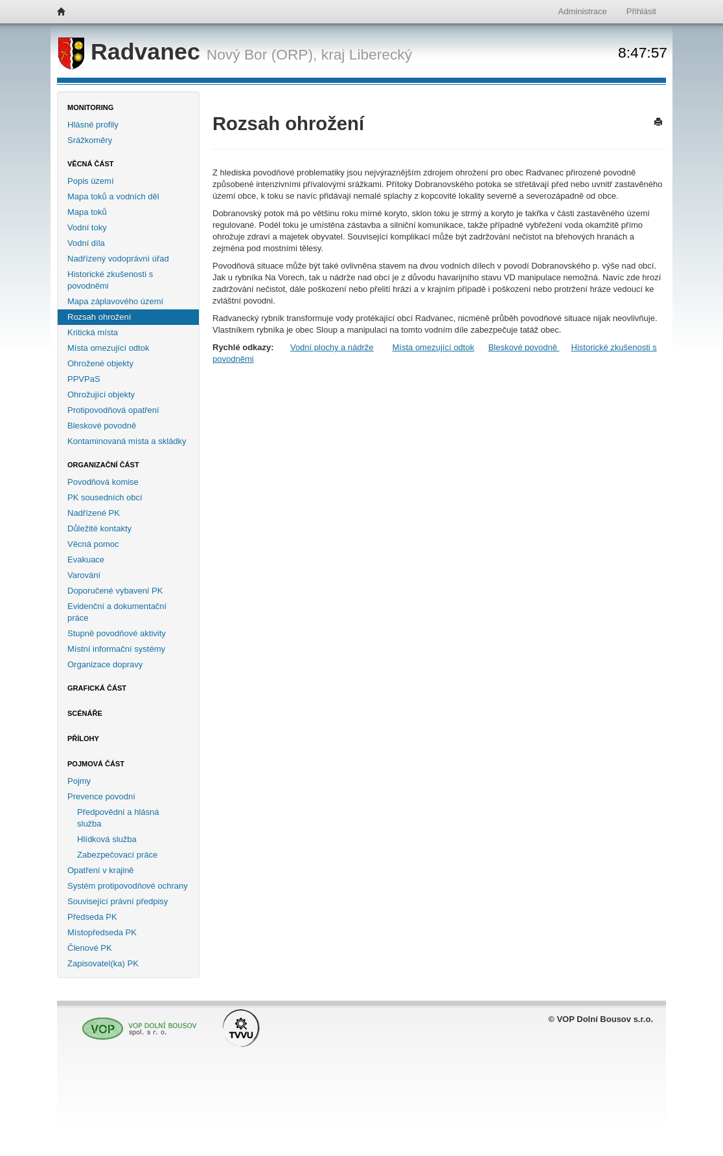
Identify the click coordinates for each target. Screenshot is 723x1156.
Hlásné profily (93, 124)
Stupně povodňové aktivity (116, 633)
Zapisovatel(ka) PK (103, 963)
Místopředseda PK (102, 932)
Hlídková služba (107, 839)
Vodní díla (86, 243)
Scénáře (84, 713)
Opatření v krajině (100, 870)
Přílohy (83, 738)
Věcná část (90, 164)
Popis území (90, 181)
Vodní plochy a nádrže (332, 347)
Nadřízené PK (93, 513)
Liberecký (380, 54)
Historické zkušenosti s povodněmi (110, 280)
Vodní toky (87, 227)
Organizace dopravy (105, 664)
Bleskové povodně (101, 425)
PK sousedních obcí (105, 497)
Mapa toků (87, 212)
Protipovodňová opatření (113, 410)
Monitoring (90, 107)
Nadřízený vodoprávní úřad (118, 258)
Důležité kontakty (99, 528)
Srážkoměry (89, 140)
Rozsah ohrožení (99, 317)
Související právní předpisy (117, 901)
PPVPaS (83, 379)
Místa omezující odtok (108, 348)
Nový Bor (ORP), (262, 54)
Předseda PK (92, 917)
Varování (83, 575)
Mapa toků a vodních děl (113, 196)
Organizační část (103, 465)
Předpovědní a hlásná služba (118, 817)
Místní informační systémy (116, 649)
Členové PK (89, 948)
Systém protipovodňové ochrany (127, 886)
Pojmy (79, 781)
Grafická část (96, 688)
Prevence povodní (101, 796)
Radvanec (132, 52)
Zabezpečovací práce (117, 855)
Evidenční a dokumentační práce (116, 612)
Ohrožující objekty (101, 394)
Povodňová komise (103, 482)
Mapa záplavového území (115, 301)
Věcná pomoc (93, 544)
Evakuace (85, 559)
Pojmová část (95, 764)
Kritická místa (92, 332)
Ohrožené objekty (100, 363)
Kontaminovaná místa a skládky (127, 441)
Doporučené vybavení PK (115, 590)
